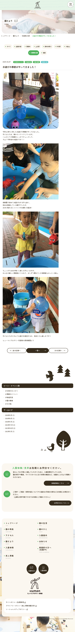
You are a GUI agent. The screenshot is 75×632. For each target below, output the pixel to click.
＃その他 (8, 404)
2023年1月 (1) (9, 431)
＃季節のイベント (11, 394)
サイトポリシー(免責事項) (15, 602)
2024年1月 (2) (9, 422)
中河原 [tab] (58, 46)
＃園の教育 (9, 400)
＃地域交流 (9, 397)
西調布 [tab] (27, 46)
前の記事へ (15, 350)
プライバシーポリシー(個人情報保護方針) (20, 606)
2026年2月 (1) (9, 415)
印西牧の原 (26, 36)
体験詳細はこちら (60, 483)
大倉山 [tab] (67, 46)
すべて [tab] (8, 46)
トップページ (5, 36)
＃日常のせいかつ (11, 391)
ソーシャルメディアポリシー (16, 609)
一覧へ (40, 350)
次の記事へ (59, 350)
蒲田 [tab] (43, 53)
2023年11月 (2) (10, 425)
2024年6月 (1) (9, 418)
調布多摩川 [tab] (47, 46)
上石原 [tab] (37, 46)
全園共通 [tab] (17, 46)
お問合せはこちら (61, 503)
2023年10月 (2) (10, 428)
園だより (16, 36)
